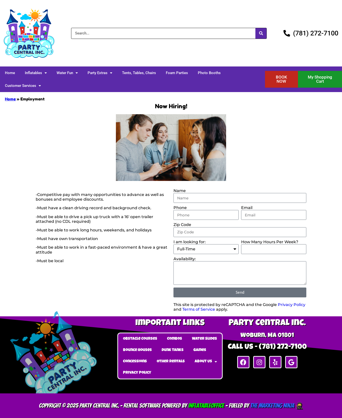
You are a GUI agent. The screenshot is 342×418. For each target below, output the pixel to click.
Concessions (135, 362)
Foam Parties (177, 73)
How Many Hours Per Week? (269, 242)
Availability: (184, 259)
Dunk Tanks (173, 350)
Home (10, 73)
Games (199, 350)
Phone (180, 207)
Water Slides (204, 339)
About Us (206, 361)
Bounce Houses (137, 350)
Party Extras (100, 73)
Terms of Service (198, 309)
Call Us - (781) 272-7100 (267, 347)
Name (179, 190)
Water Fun (67, 73)
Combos (174, 339)
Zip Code (182, 224)
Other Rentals (171, 362)
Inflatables (36, 73)
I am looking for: (189, 242)
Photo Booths (209, 73)
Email (246, 207)
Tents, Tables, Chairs (139, 73)
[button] (281, 79)
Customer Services (23, 85)
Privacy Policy (291, 304)
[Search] (260, 33)
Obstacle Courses (140, 339)
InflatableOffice (206, 405)
